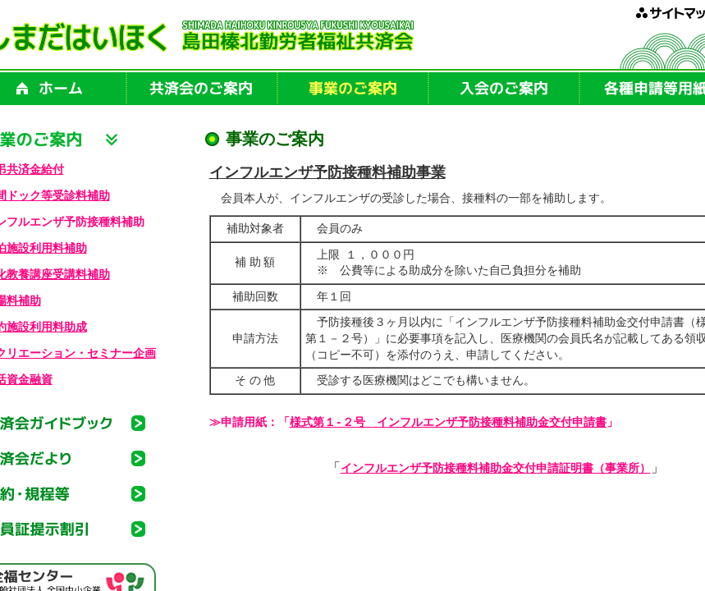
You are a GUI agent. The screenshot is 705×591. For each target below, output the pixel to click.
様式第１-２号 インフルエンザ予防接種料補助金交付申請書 (448, 424)
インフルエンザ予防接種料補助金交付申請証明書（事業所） (496, 470)
